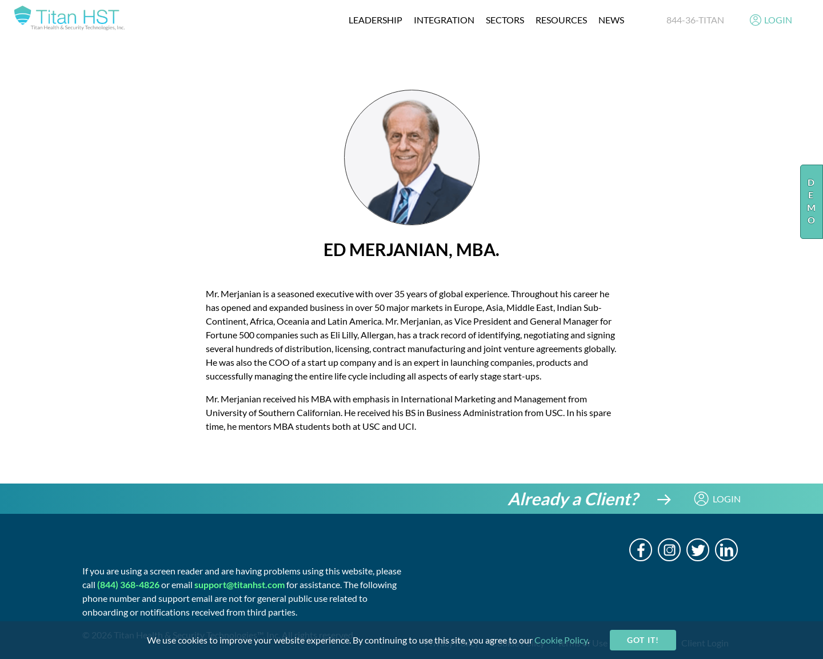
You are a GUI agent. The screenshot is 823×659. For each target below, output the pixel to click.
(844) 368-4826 (128, 584)
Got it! (642, 640)
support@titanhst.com (239, 584)
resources (561, 19)
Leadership (375, 19)
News (611, 19)
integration (444, 19)
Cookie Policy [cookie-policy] (561, 639)
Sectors (505, 19)
